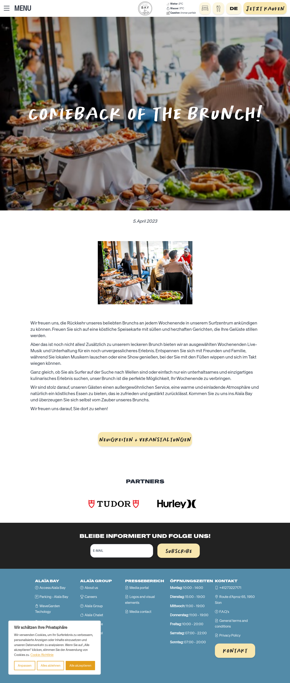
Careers (91, 597)
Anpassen (24, 665)
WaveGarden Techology (47, 609)
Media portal (139, 588)
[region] (54, 648)
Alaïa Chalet (94, 615)
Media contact (140, 611)
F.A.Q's (224, 611)
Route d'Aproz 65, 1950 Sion (235, 599)
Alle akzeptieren (80, 665)
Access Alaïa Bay (52, 588)
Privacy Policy (229, 635)
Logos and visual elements (140, 599)
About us (91, 588)
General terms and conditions (231, 623)
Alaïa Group (94, 606)
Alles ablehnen (50, 665)
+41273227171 (230, 588)
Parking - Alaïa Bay (53, 597)
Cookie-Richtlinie (42, 655)
